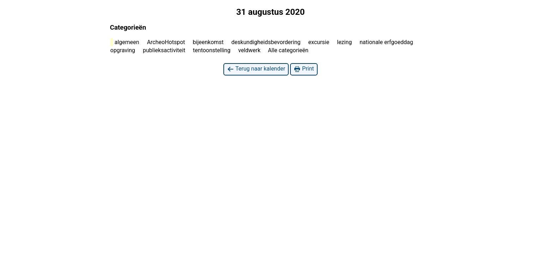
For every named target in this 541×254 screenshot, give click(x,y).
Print (304, 69)
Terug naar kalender (256, 69)
